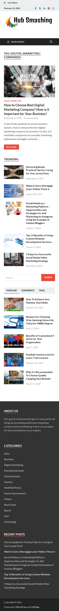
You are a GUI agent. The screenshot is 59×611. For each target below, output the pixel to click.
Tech (6, 516)
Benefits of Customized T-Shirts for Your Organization (40, 339)
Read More (10, 146)
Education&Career (14, 470)
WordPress (21, 607)
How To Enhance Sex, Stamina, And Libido (38, 301)
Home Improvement (15, 493)
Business (9, 459)
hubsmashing (32, 118)
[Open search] (51, 41)
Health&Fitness (12, 487)
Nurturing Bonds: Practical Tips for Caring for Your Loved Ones (39, 170)
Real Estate (10, 504)
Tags (42, 290)
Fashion (8, 481)
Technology (10, 521)
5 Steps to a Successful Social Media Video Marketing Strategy (38, 257)
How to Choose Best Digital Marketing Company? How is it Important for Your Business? (26, 109)
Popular (11, 290)
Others (8, 498)
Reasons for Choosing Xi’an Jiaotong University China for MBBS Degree (40, 320)
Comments (27, 290)
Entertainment (12, 476)
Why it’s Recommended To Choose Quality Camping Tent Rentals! (39, 375)
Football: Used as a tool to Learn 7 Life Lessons (40, 356)
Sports (7, 510)
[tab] (11, 290)
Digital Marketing (12, 101)
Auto (7, 453)
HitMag (35, 607)
